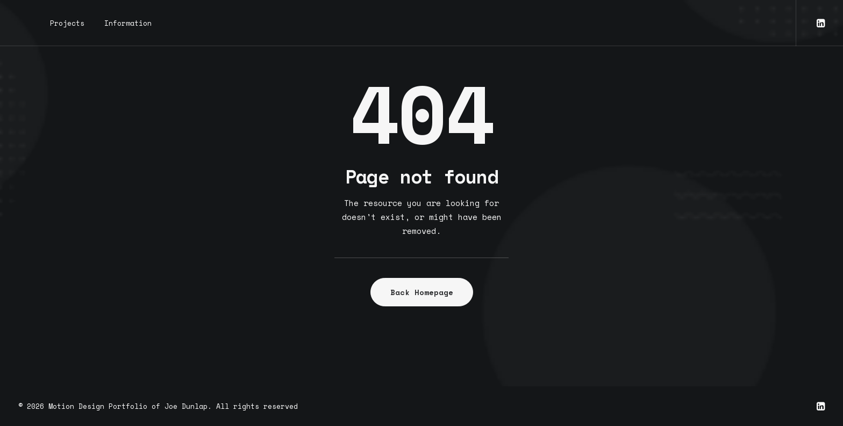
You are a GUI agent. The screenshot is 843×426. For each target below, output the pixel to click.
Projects (67, 23)
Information (128, 23)
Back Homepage (421, 292)
